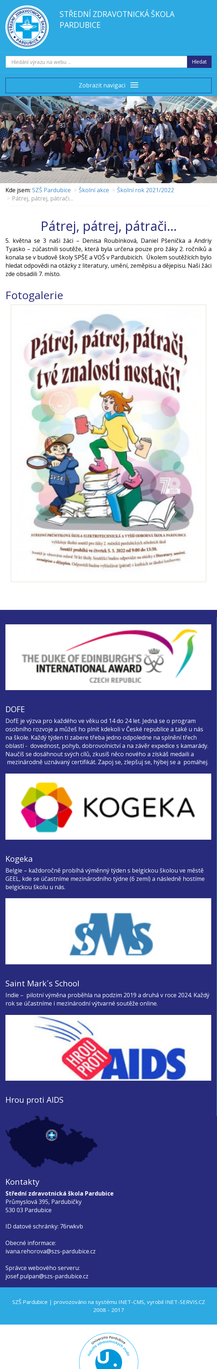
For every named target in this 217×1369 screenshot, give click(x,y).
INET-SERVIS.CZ (185, 1301)
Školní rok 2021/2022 (145, 190)
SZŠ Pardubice (51, 190)
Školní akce (94, 190)
